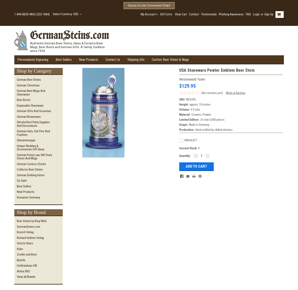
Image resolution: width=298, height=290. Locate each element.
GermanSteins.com (28, 227)
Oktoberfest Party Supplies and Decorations (33, 124)
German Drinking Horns (31, 175)
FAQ (248, 14)
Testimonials (209, 14)
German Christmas (28, 85)
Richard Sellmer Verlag (30, 238)
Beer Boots (24, 100)
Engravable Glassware (30, 105)
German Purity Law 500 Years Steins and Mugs (34, 156)
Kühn (20, 249)
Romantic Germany (28, 197)
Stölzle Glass (25, 243)
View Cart (181, 14)
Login (256, 14)
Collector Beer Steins (30, 169)
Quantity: (185, 156)
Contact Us (113, 60)
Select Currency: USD (67, 14)
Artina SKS (23, 271)
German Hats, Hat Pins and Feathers (33, 133)
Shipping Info (135, 60)
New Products (88, 60)
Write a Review (235, 93)
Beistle (21, 260)
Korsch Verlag (25, 232)
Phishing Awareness (231, 14)
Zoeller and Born (27, 254)
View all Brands (26, 277)
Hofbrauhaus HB (27, 265)
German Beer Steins (29, 80)
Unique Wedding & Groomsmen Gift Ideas (30, 147)
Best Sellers (64, 60)
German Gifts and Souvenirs (34, 111)
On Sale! (22, 181)
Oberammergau (26, 140)
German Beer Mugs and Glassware (31, 92)
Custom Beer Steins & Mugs (170, 60)
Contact (194, 14)
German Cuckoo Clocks (31, 164)
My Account (149, 14)
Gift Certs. (166, 14)
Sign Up (268, 14)
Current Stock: (189, 148)
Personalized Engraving (32, 60)
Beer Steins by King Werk (32, 221)
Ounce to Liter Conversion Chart (149, 5)
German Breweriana (29, 117)
